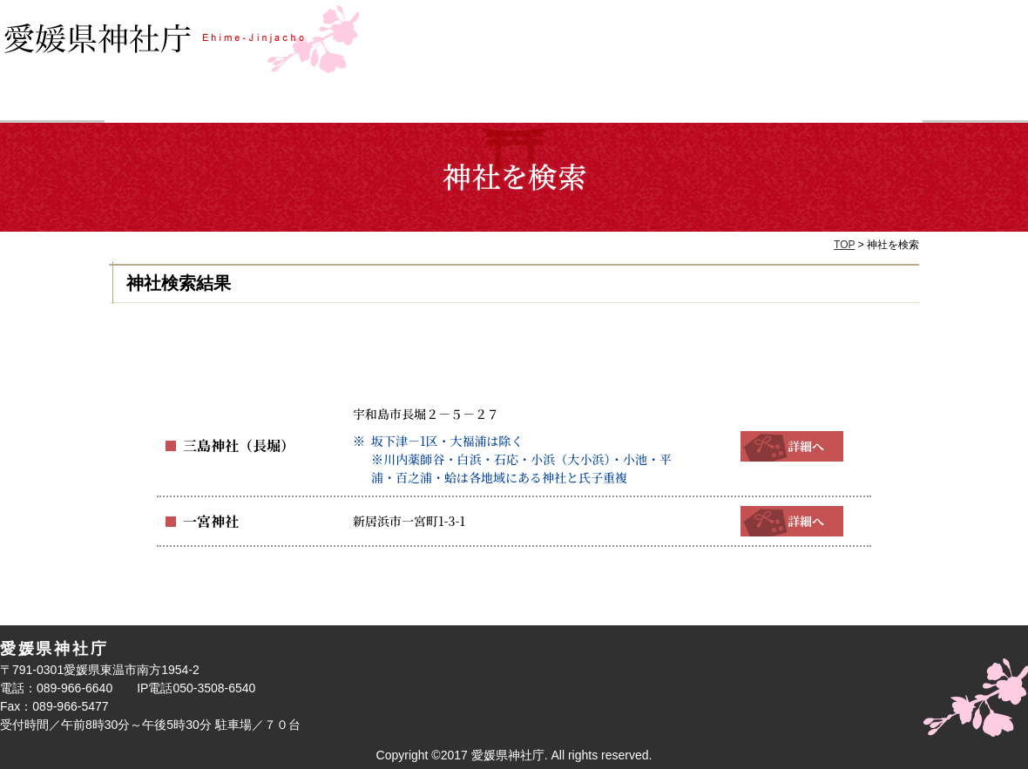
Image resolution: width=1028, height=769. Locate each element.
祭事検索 (412, 103)
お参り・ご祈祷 (616, 103)
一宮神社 (207, 521)
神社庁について (821, 103)
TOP (844, 245)
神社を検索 (207, 103)
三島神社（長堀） (232, 446)
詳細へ (792, 446)
